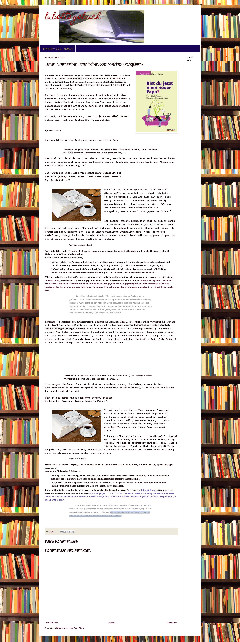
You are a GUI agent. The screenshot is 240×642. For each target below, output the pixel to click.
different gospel (97, 493)
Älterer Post (171, 623)
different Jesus (148, 490)
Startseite (112, 623)
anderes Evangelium (150, 280)
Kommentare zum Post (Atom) (70, 628)
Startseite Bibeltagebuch (58, 48)
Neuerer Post (52, 623)
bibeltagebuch (73, 17)
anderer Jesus (52, 280)
